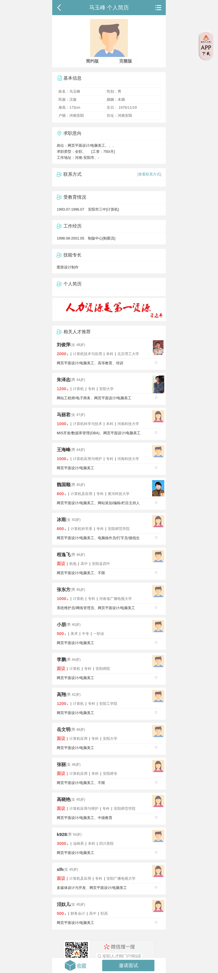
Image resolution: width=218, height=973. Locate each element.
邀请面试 (128, 965)
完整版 (125, 61)
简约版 (92, 61)
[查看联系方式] (149, 174)
